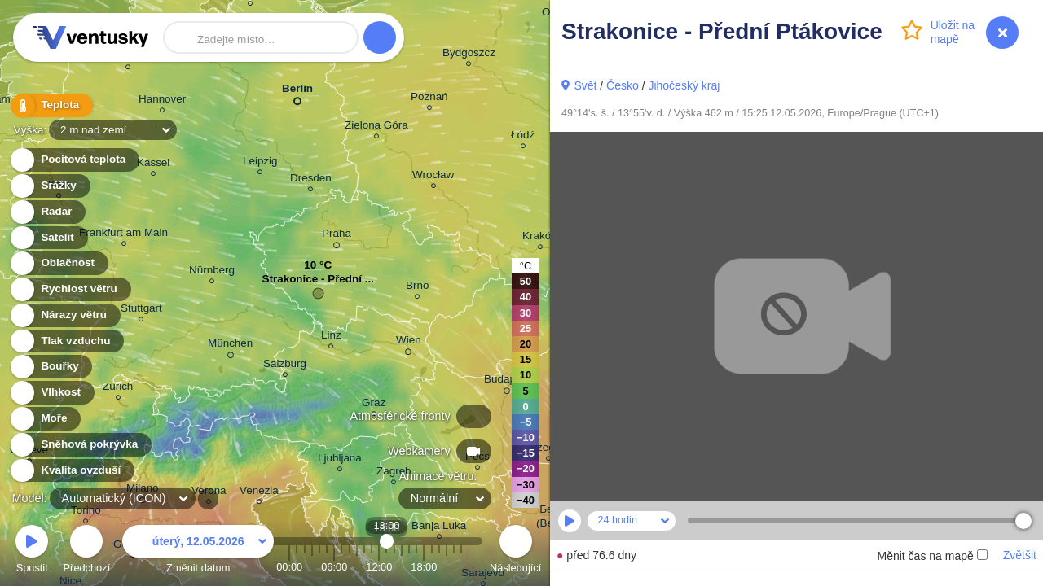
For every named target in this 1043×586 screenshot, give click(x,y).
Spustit (31, 551)
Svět (585, 85)
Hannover (162, 101)
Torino (86, 512)
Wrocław (433, 177)
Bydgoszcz (468, 54)
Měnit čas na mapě (932, 555)
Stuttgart (141, 310)
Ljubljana (340, 460)
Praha (336, 236)
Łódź (523, 137)
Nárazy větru (64, 315)
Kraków (540, 238)
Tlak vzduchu (66, 341)
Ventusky (88, 37)
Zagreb (393, 473)
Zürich (118, 388)
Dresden (311, 180)
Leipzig (260, 163)
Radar (47, 212)
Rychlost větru (69, 289)
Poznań (429, 98)
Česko (622, 85)
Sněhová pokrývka (80, 445)
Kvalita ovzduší (71, 471)
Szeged (548, 449)
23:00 (461, 567)
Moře (45, 419)
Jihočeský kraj (684, 85)
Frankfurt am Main (123, 234)
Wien (408, 343)
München (230, 346)
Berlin (297, 91)
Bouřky (50, 366)
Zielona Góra (376, 127)
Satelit (48, 238)
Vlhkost (51, 393)
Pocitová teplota (73, 160)
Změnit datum (198, 551)
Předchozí (87, 551)
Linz (331, 337)
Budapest (507, 382)
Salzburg (284, 365)
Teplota (50, 105)
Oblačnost (58, 263)
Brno (417, 287)
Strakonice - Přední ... (318, 283)
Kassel (153, 164)
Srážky (49, 186)
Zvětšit (1019, 555)
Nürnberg (212, 272)
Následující (515, 551)
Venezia (259, 492)
